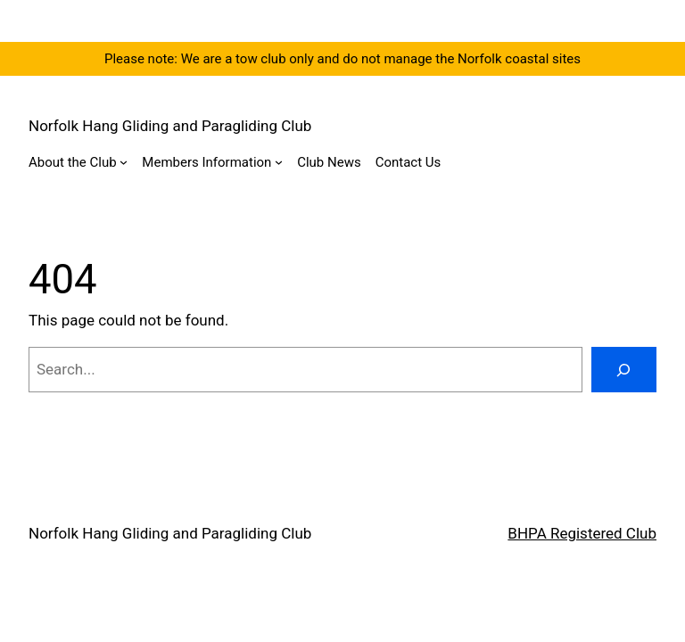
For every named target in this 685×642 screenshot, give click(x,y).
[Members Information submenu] (279, 162)
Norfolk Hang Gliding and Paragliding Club (170, 126)
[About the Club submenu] (124, 162)
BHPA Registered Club (582, 533)
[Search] (623, 369)
